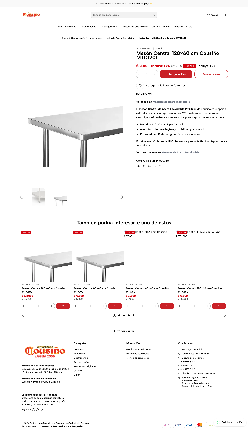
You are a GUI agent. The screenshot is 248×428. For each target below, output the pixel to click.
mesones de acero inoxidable (171, 97)
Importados (95, 33)
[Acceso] (213, 15)
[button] (114, 311)
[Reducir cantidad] (139, 69)
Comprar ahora (211, 69)
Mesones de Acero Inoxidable (180, 147)
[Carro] (224, 15)
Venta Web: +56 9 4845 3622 (195, 349)
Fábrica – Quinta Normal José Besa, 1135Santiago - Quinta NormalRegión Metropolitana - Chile (195, 377)
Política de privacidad (137, 353)
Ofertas (156, 26)
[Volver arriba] (124, 327)
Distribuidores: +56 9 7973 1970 (196, 368)
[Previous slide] (22, 192)
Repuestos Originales (135, 26)
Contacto (178, 26)
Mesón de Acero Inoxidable (119, 33)
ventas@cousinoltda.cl (192, 344)
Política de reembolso (137, 349)
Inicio (59, 26)
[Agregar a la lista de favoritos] (161, 81)
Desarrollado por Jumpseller (68, 421)
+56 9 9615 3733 (186, 357)
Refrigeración (110, 26)
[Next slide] (120, 192)
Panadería (72, 26)
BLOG (189, 26)
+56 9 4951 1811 (186, 360)
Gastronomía (90, 26)
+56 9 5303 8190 (186, 364)
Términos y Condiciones (138, 344)
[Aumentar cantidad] (155, 69)
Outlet (166, 26)
